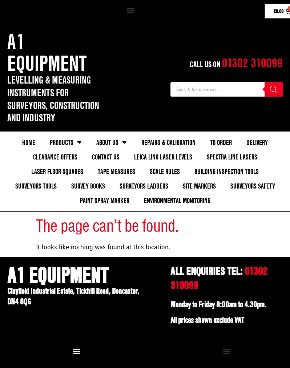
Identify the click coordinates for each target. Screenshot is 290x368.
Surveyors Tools (36, 186)
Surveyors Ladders (144, 186)
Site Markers (199, 186)
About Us (111, 142)
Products (66, 142)
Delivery (257, 142)
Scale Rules (165, 171)
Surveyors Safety (252, 186)
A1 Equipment (46, 52)
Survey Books (88, 186)
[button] (131, 10)
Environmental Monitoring (177, 201)
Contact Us (106, 157)
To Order (221, 142)
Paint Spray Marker (104, 201)
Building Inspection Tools (226, 171)
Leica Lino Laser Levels (163, 157)
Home (28, 142)
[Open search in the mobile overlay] (226, 89)
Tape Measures (116, 171)
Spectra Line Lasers (232, 157)
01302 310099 (252, 62)
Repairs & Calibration (168, 142)
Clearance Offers (55, 157)
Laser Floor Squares (57, 171)
